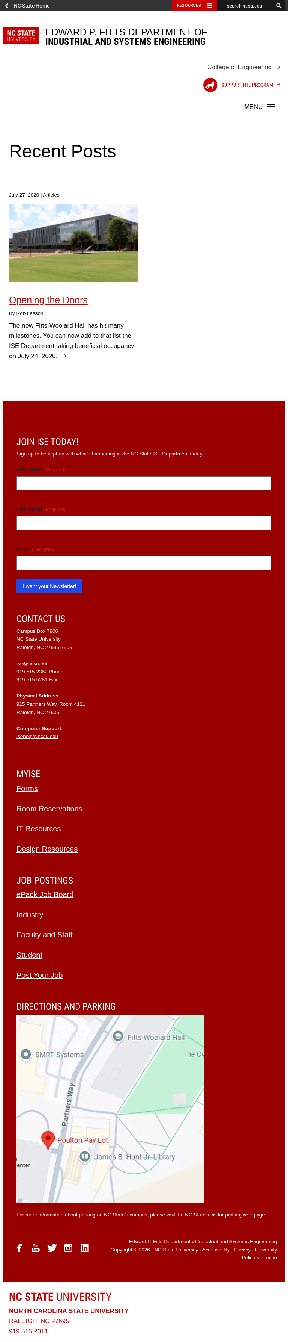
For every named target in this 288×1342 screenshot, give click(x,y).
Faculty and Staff (44, 934)
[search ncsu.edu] (245, 5)
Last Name (40, 509)
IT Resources (38, 829)
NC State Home (32, 6)
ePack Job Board (45, 894)
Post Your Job (39, 975)
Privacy (242, 1250)
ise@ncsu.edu (32, 663)
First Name (41, 469)
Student (29, 955)
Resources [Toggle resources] (189, 5)
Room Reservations (49, 809)
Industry (29, 915)
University (60, 1296)
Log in (270, 1258)
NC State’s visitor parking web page (225, 1215)
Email (34, 549)
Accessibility (216, 1250)
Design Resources (47, 849)
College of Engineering (239, 67)
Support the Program (238, 85)
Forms (27, 788)
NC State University (176, 1250)
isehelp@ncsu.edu (37, 736)
